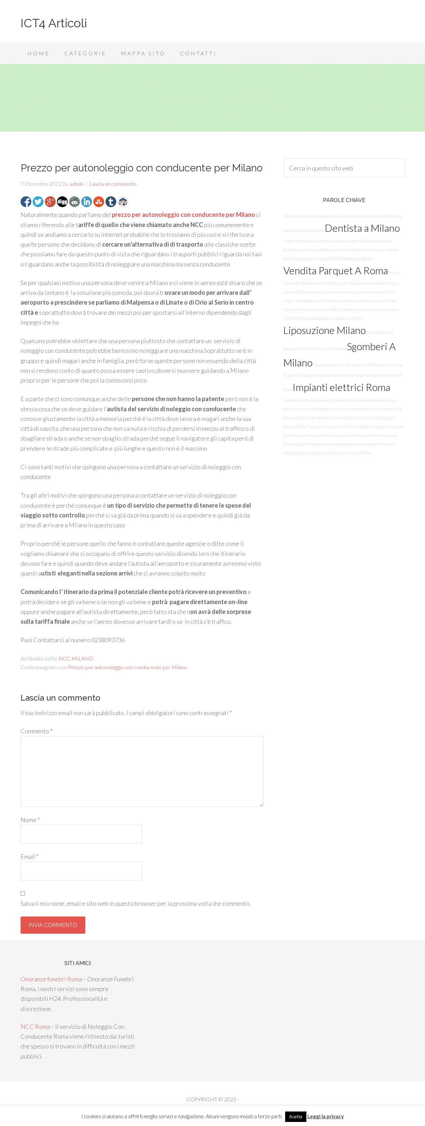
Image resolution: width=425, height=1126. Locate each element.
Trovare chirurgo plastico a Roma (331, 426)
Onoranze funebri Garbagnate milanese (313, 216)
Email (29, 856)
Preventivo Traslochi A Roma (349, 453)
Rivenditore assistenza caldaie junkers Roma (316, 250)
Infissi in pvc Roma (312, 418)
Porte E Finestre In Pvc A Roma (322, 348)
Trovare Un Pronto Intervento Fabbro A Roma (317, 309)
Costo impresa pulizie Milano (305, 258)
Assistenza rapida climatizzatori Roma (366, 292)
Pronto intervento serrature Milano (370, 301)
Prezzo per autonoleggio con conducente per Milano (127, 667)
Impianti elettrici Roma (341, 387)
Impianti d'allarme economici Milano (310, 292)
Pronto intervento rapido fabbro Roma (372, 216)
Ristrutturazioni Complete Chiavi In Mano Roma (329, 409)
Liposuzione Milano (324, 330)
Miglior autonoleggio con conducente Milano (329, 318)
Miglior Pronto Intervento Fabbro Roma (323, 444)
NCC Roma (35, 1026)
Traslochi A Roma (296, 375)
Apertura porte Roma (311, 453)
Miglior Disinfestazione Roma (369, 241)
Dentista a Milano (362, 228)
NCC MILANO (76, 658)
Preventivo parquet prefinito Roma (336, 375)
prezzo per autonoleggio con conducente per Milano (183, 214)
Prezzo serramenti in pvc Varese (337, 365)
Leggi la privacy (325, 1116)
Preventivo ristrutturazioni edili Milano (313, 400)
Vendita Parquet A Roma (335, 270)
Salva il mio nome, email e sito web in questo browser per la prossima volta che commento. (136, 903)
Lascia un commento (112, 183)
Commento (37, 731)
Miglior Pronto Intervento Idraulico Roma (314, 241)
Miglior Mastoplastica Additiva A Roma (312, 301)
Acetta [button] (295, 1116)
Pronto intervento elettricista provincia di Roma (329, 435)
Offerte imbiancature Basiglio (350, 258)
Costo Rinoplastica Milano (382, 365)
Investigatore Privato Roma (303, 230)
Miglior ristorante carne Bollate (375, 250)
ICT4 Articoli (54, 23)
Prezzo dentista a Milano (345, 418)
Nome (30, 819)
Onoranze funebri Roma (51, 979)
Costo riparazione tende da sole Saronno (369, 283)
